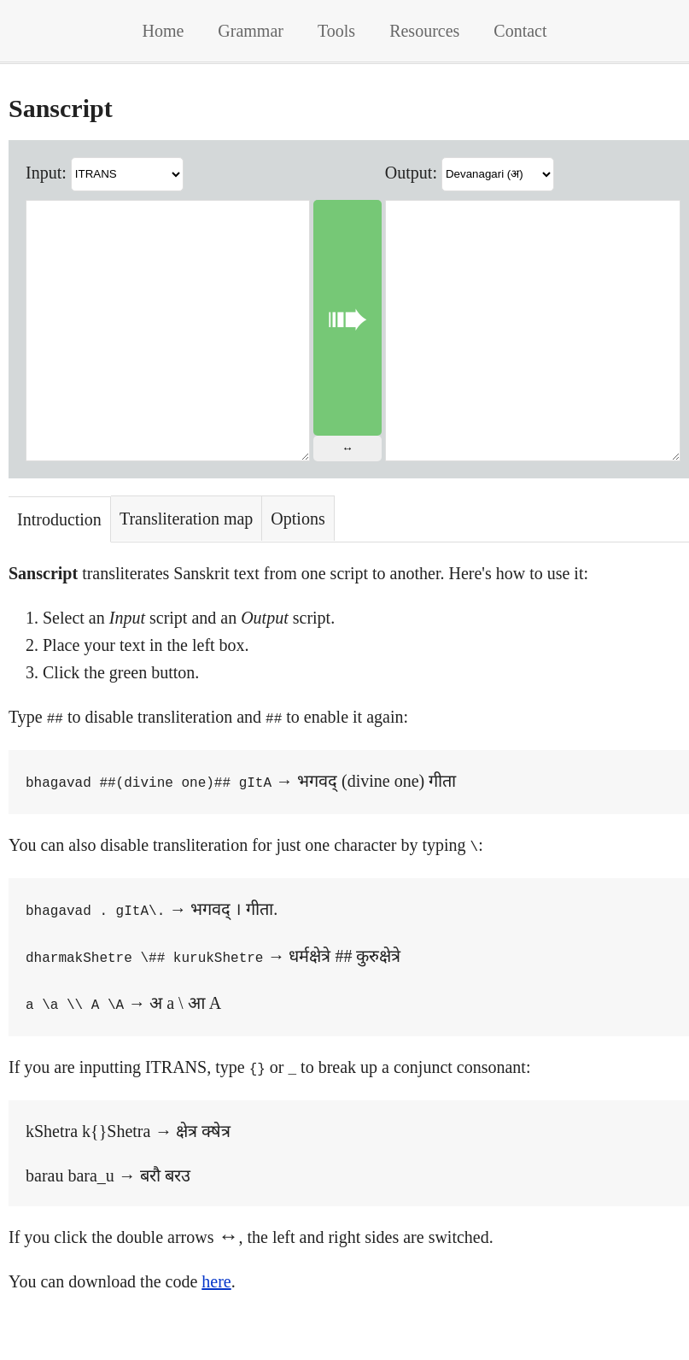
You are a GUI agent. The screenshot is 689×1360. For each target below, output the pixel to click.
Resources (424, 30)
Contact (519, 30)
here (216, 1320)
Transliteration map (186, 569)
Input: (46, 171)
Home (163, 30)
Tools (336, 30)
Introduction (59, 570)
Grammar (250, 30)
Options (297, 569)
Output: (417, 171)
